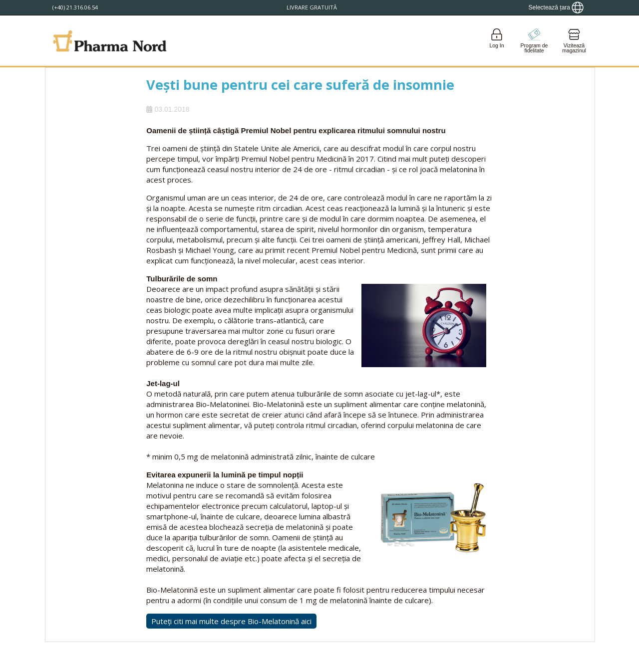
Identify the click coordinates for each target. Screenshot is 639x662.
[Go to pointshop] (534, 40)
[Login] (496, 40)
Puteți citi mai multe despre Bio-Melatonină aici (231, 621)
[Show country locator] (556, 7)
